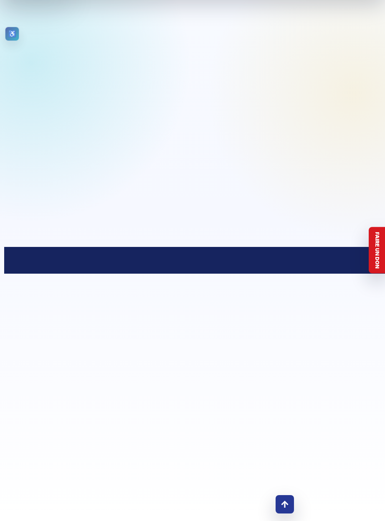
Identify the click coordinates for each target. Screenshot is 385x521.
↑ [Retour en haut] (284, 504)
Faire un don (377, 250)
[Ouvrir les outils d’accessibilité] (12, 34)
